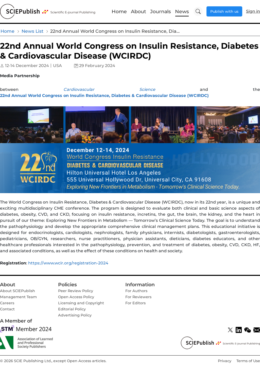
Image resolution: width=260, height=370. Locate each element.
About (138, 11)
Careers (7, 303)
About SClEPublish (17, 291)
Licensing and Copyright (81, 303)
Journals (160, 11)
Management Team (18, 297)
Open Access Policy (76, 297)
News (182, 11)
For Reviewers (138, 297)
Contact (7, 309)
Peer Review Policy (75, 291)
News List (32, 31)
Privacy (224, 361)
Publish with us (224, 11)
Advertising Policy (75, 315)
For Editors (135, 303)
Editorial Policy (72, 309)
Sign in (253, 11)
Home (119, 11)
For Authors (136, 291)
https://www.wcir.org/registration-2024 (68, 263)
